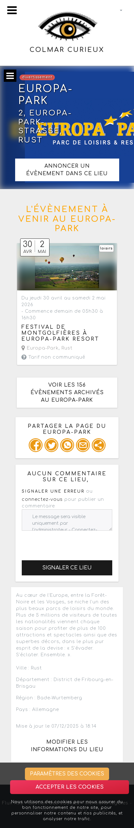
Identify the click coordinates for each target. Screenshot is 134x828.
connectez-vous (42, 499)
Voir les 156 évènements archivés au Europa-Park (67, 392)
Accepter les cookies (70, 787)
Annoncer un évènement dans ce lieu (67, 169)
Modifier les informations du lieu (67, 745)
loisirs (106, 248)
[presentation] (70, 543)
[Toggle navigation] (12, 10)
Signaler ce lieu (67, 568)
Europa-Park (40, 348)
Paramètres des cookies (67, 774)
